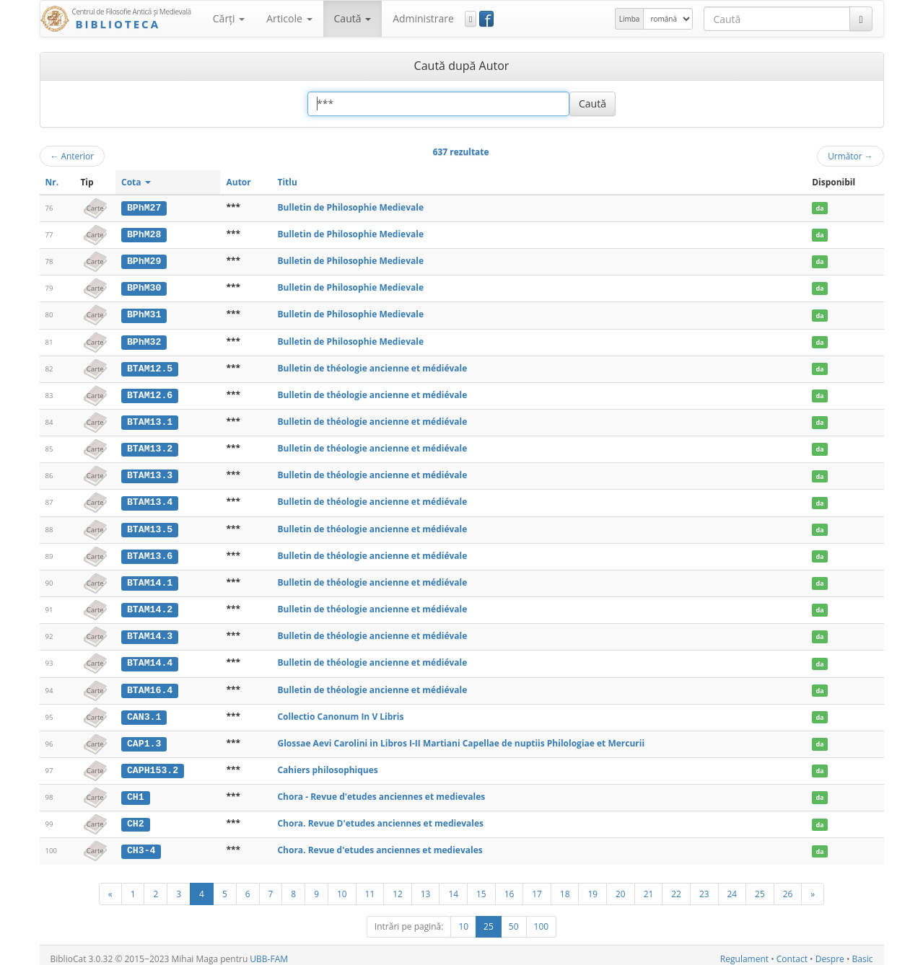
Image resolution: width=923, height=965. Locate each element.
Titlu (287, 182)
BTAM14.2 (149, 605)
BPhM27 (144, 207)
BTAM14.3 (149, 631)
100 (541, 919)
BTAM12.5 (149, 366)
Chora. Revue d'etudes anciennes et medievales (379, 843)
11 (370, 886)
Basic (862, 952)
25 (760, 886)
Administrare (423, 18)
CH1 (135, 791)
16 (509, 886)
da (820, 208)
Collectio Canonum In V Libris (340, 711)
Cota (136, 182)
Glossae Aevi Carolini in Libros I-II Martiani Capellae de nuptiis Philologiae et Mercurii (460, 737)
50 (514, 919)
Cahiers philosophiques (327, 764)
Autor (238, 182)
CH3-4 (141, 843)
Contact (792, 952)
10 (342, 886)
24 (732, 886)
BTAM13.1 (149, 419)
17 (537, 886)
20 (621, 886)
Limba (629, 19)
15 (481, 886)
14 (453, 886)
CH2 (135, 817)
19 (592, 886)
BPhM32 (144, 340)
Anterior (73, 156)
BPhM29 (144, 260)
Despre (829, 952)
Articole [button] (289, 18)
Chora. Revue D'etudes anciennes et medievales (380, 817)
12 (398, 886)
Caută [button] (353, 18)
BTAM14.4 (149, 658)
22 (676, 886)
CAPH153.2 (152, 764)
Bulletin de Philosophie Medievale (350, 207)
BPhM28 (144, 234)
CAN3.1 (144, 711)
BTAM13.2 (149, 446)
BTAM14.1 (149, 579)
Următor (850, 156)
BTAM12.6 (149, 393)
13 (426, 886)
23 (704, 886)
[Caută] (860, 18)
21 (649, 886)
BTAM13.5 (149, 525)
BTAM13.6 (149, 552)
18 (565, 886)
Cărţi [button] (229, 18)
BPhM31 (144, 313)
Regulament (744, 952)
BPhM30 (144, 287)
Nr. (52, 182)
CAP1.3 (144, 737)
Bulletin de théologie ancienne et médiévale (372, 366)
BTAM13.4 (149, 499)
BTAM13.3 (149, 473)
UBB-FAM (269, 952)
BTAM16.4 (149, 685)
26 (788, 886)
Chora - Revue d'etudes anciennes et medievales (381, 791)
